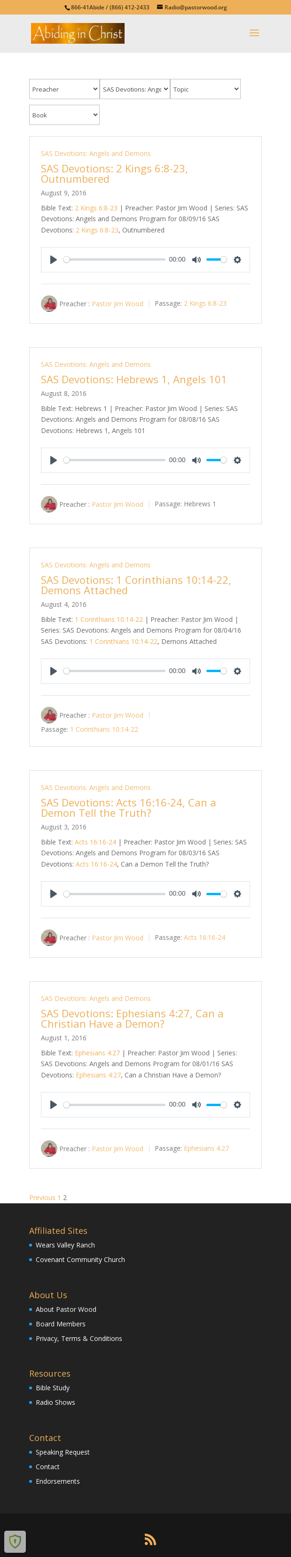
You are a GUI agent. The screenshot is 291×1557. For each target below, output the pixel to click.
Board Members (61, 1323)
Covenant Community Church (80, 1259)
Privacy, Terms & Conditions (79, 1338)
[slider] (114, 259)
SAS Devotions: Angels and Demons (96, 153)
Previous (42, 1197)
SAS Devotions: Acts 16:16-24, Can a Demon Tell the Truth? (128, 807)
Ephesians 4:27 (97, 1052)
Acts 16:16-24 (95, 841)
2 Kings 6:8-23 (96, 207)
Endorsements (58, 1481)
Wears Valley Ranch (65, 1244)
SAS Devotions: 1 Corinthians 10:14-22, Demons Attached (136, 585)
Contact (48, 1466)
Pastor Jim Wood (117, 303)
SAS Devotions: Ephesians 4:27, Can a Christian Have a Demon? (132, 1018)
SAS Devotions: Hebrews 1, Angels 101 (134, 379)
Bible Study (53, 1387)
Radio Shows (55, 1402)
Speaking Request (63, 1452)
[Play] (53, 259)
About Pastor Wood (66, 1309)
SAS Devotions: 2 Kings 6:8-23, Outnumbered (114, 173)
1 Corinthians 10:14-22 (109, 619)
